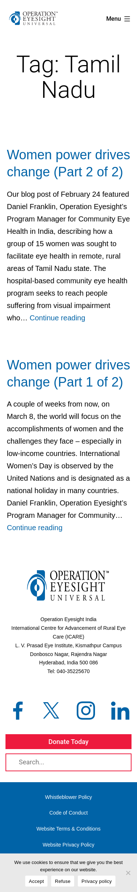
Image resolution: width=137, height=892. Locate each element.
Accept (36, 881)
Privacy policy (96, 881)
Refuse (63, 881)
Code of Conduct (68, 813)
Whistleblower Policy (68, 797)
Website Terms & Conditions (68, 829)
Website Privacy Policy (68, 845)
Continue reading (57, 318)
